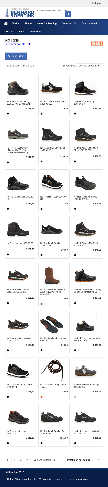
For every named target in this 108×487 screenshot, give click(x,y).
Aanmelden (35, 31)
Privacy (59, 479)
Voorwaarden (46, 479)
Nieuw (28, 23)
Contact (22, 31)
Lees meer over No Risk (17, 44)
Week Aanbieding (47, 23)
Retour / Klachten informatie (22, 479)
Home (6, 23)
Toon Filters (16, 56)
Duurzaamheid (90, 23)
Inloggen (96, 3)
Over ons (9, 31)
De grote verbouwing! (77, 479)
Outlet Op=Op (69, 23)
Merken (16, 23)
